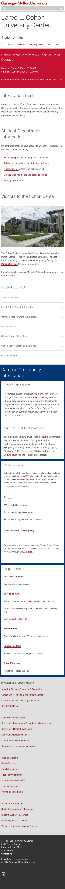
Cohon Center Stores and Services (18, 346)
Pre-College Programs (12, 792)
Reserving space (12, 157)
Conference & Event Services (15, 740)
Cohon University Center (13, 717)
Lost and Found (12, 593)
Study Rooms (11, 628)
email (43, 79)
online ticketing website (44, 397)
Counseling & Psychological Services (19, 746)
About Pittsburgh (10, 297)
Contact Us (6, 854)
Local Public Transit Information (17, 307)
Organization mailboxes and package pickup (25, 175)
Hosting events (11, 169)
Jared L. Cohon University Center (25, 21)
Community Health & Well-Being (16, 729)
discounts (43, 437)
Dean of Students (9, 757)
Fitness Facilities (12, 646)
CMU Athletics (26, 552)
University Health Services (14, 820)
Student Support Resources (14, 815)
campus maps (8, 275)
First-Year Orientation (11, 775)
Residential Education (11, 803)
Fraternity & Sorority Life (13, 780)
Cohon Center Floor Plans (14, 336)
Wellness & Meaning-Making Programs (20, 826)
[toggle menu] (62, 3)
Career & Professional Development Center (22, 695)
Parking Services (9, 264)
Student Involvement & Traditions (17, 809)
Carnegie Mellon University (27, 3)
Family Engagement (11, 769)
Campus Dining (9, 355)
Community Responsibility (14, 734)
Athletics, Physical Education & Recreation (21, 689)
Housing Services (9, 786)
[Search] (32, 8)
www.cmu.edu (21, 859)
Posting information (13, 180)
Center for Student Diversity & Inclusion (20, 700)
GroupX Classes (12, 663)
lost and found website (34, 601)
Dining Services (8, 763)
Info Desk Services (13, 576)
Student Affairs (12, 38)
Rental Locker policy (23, 530)
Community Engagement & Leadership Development (26, 723)
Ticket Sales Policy (39, 408)
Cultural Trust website (14, 455)
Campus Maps (8, 326)
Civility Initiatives (9, 706)
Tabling (7, 163)
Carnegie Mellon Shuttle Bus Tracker (19, 317)
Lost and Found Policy (21, 619)
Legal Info (6, 859)
